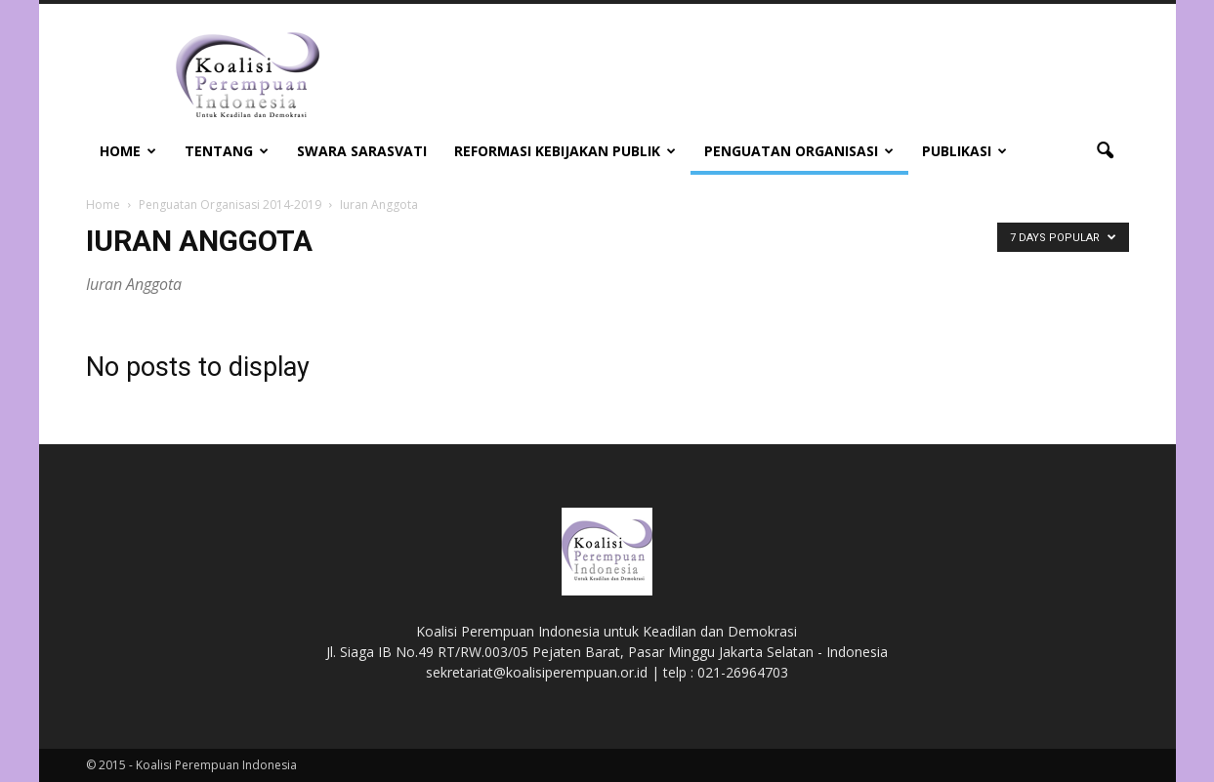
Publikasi (964, 151)
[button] (1105, 151)
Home (128, 151)
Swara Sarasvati (362, 151)
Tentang (227, 151)
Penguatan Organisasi (799, 151)
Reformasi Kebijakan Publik (565, 151)
